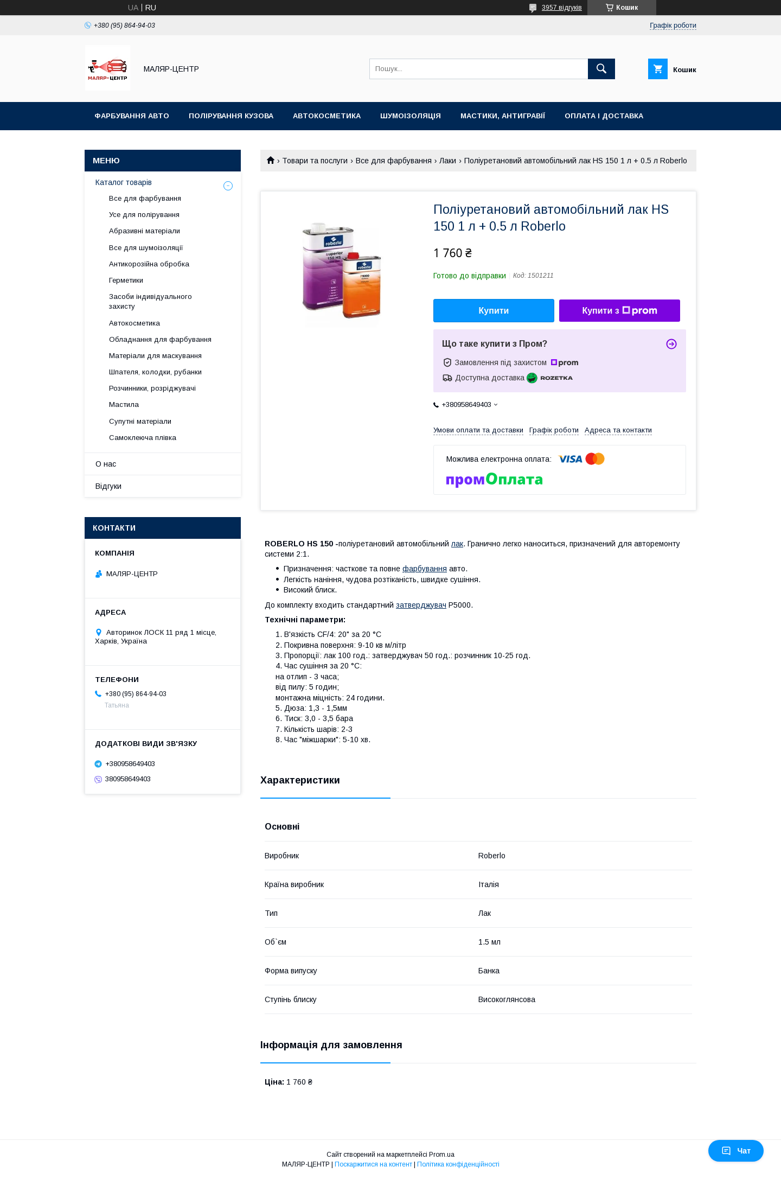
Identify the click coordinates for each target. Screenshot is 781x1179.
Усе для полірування (144, 215)
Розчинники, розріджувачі (152, 388)
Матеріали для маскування (155, 356)
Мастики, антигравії (502, 116)
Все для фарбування (394, 160)
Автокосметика (327, 116)
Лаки (447, 160)
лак (457, 543)
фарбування (424, 568)
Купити (494, 310)
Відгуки (108, 486)
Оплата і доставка (604, 116)
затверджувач (421, 605)
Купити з (619, 311)
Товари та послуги (315, 160)
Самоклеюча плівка (142, 438)
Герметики (126, 280)
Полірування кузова (231, 116)
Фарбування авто (131, 116)
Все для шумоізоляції (146, 248)
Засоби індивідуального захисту (150, 301)
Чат (736, 1151)
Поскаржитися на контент (373, 1164)
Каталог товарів (123, 182)
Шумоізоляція (410, 116)
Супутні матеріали (140, 421)
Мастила (124, 404)
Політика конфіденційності (458, 1164)
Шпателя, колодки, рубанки (155, 372)
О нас (105, 464)
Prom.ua (441, 1154)
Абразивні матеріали (144, 231)
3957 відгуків (562, 7)
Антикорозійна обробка (149, 264)
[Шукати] (601, 69)
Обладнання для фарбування (160, 339)
